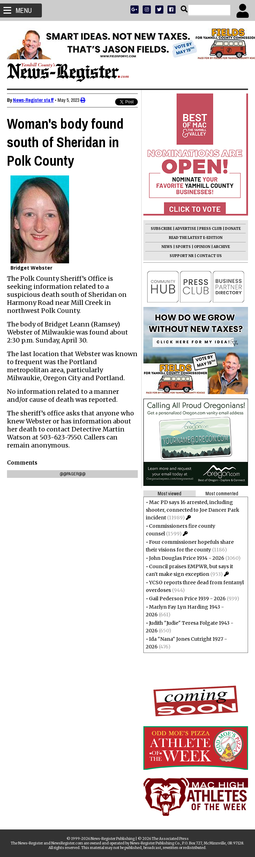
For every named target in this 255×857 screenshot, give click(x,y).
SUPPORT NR (182, 256)
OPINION (202, 247)
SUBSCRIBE (161, 228)
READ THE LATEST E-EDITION (196, 237)
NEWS (167, 247)
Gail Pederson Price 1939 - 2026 (187, 598)
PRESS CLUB (210, 228)
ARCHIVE (221, 247)
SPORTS (183, 247)
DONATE (233, 228)
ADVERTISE (185, 228)
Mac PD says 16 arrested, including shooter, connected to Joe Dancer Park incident (192, 510)
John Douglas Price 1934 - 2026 (186, 558)
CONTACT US (209, 256)
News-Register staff (33, 100)
